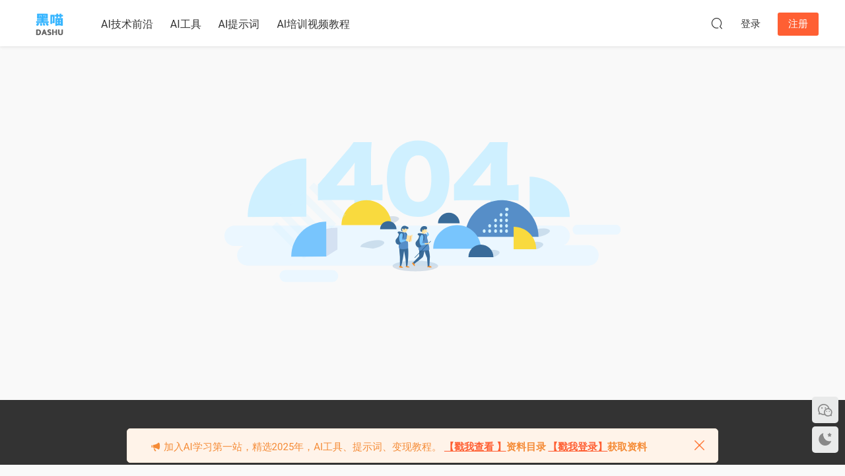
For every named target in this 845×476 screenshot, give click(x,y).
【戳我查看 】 (475, 447)
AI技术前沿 (127, 24)
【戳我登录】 (577, 447)
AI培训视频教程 (313, 24)
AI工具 (185, 24)
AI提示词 (239, 24)
